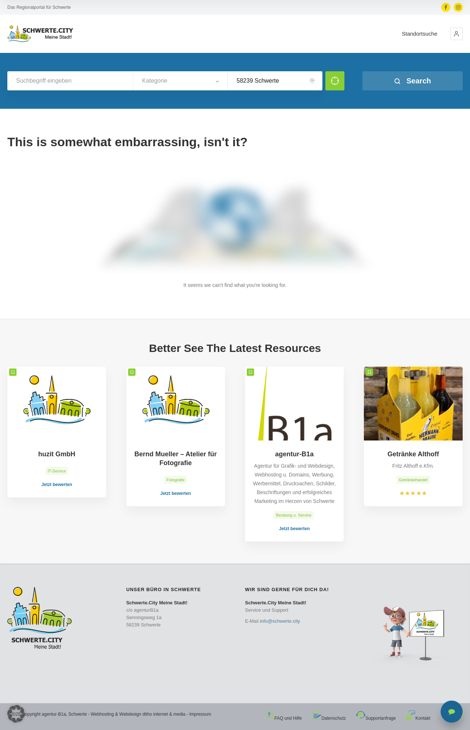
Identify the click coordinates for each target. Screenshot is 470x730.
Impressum (200, 714)
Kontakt (418, 718)
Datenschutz (329, 718)
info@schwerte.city (280, 621)
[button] (456, 34)
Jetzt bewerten (56, 484)
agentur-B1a (54, 714)
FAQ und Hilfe (283, 718)
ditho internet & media (163, 714)
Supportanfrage (376, 718)
